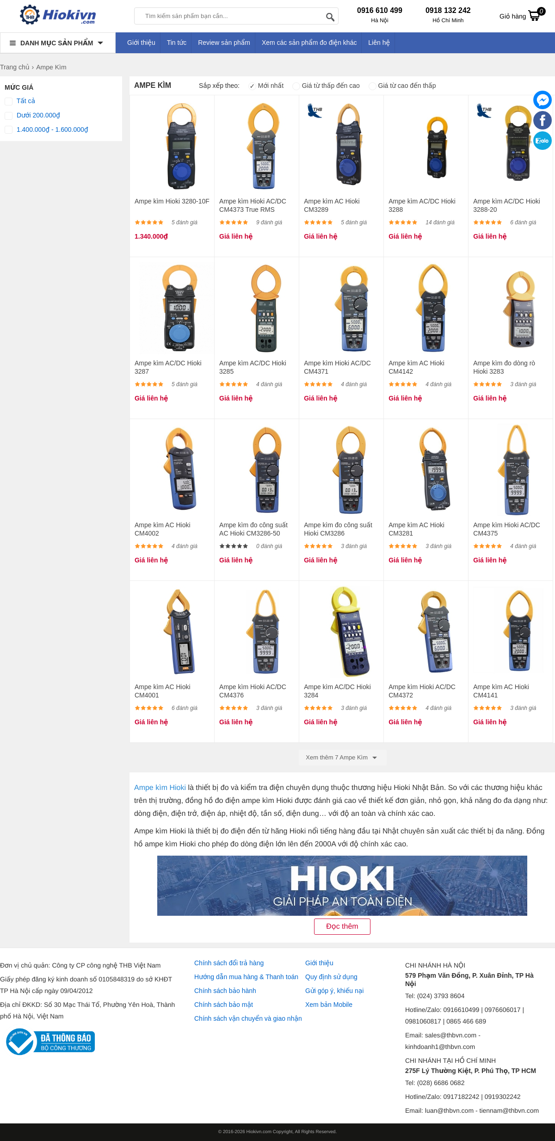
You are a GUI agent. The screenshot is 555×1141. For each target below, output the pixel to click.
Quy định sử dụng (331, 977)
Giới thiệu (141, 42)
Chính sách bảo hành (225, 990)
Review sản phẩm (224, 42)
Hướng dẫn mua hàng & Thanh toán (246, 977)
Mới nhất (266, 85)
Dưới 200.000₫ (32, 115)
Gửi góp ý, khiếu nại (334, 990)
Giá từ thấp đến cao (326, 85)
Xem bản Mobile (328, 1004)
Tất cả (20, 101)
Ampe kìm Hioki (160, 788)
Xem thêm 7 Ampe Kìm (342, 757)
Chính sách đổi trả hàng (229, 963)
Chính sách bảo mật (223, 1004)
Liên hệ (379, 42)
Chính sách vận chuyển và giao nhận (248, 1018)
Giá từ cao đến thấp (402, 85)
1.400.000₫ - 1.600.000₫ (46, 130)
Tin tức (177, 42)
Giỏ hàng (523, 15)
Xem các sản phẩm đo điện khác (309, 42)
